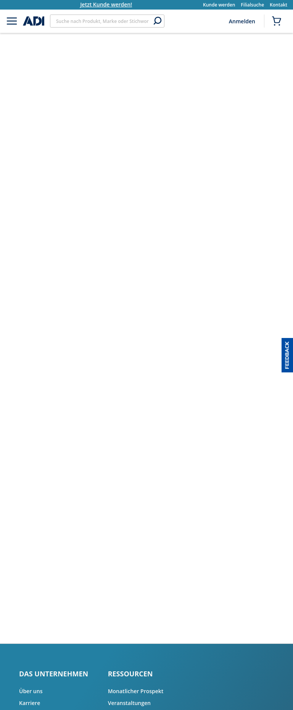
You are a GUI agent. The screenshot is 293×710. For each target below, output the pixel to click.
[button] (287, 355)
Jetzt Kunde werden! (114, 4)
